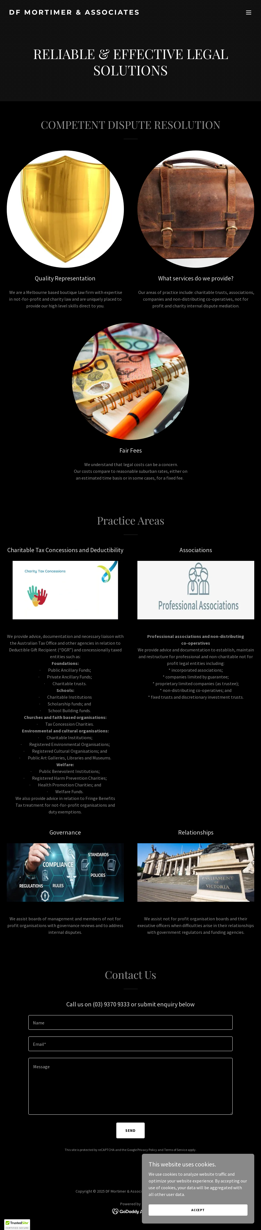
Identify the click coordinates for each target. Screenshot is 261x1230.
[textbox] (130, 1022)
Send (130, 1130)
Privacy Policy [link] (147, 1150)
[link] (74, 13)
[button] (248, 12)
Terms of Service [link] (175, 1150)
